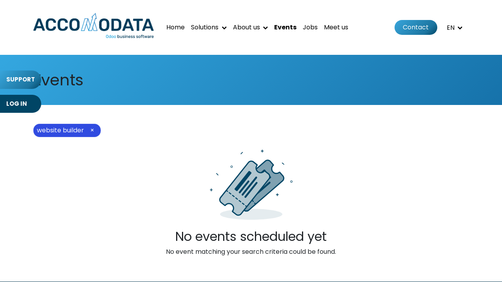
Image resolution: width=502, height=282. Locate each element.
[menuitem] (175, 27)
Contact (416, 27)
